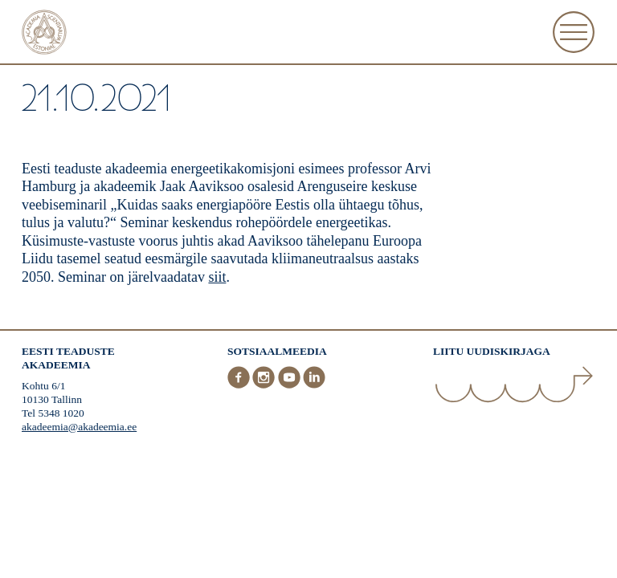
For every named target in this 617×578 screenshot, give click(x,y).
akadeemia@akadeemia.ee (79, 427)
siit (217, 277)
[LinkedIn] (314, 385)
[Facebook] (240, 385)
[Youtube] (291, 385)
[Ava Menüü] (573, 32)
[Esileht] (44, 34)
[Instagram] (265, 385)
